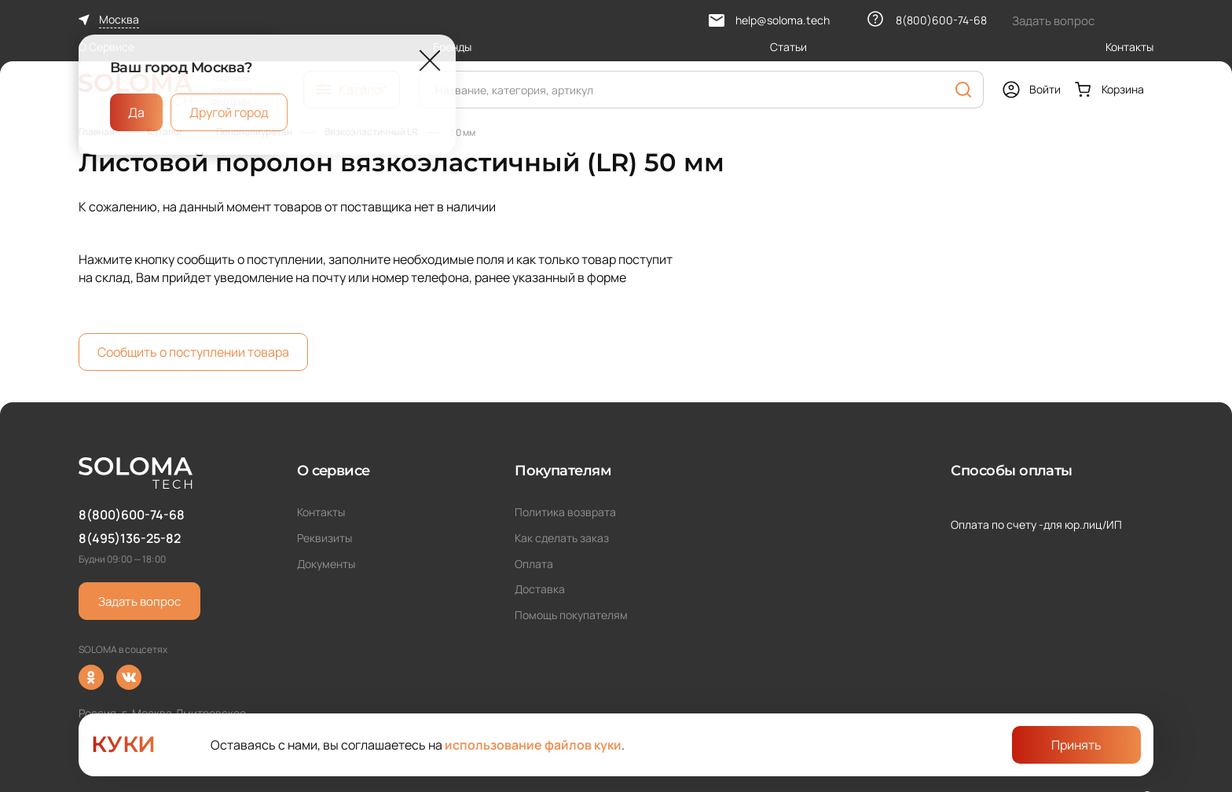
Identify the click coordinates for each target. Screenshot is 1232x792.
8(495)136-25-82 (130, 538)
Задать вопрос (139, 601)
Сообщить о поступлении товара (193, 352)
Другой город (229, 112)
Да (136, 112)
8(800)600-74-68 (132, 514)
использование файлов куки (533, 745)
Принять (1076, 745)
